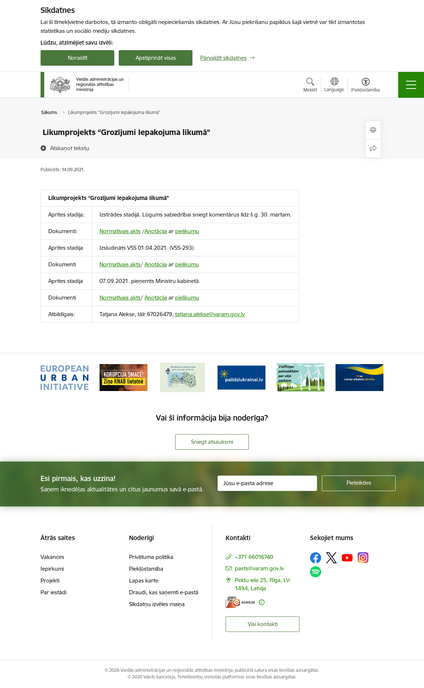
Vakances (52, 556)
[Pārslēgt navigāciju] (411, 85)
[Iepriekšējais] (52, 377)
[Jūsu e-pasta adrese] (267, 483)
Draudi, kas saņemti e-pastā (163, 592)
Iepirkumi (52, 568)
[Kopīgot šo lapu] (373, 148)
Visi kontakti (263, 624)
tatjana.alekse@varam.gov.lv (210, 314)
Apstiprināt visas (156, 57)
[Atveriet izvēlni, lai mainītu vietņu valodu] (334, 85)
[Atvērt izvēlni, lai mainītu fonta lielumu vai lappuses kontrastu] (365, 86)
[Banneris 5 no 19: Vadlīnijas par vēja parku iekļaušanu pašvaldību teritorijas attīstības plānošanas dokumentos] (300, 376)
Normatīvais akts (120, 231)
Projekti (50, 580)
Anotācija (156, 231)
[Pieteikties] (359, 483)
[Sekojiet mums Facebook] (315, 557)
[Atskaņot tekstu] (69, 148)
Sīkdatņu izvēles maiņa (157, 604)
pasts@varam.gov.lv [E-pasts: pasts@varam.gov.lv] (259, 568)
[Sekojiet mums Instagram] (363, 557)
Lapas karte (143, 580)
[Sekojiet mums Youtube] (347, 557)
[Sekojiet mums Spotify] (315, 571)
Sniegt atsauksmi (212, 441)
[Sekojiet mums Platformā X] (331, 557)
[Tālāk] (371, 377)
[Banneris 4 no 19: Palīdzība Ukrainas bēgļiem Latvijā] (241, 376)
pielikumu (187, 231)
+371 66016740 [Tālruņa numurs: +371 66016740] (254, 556)
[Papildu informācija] (261, 602)
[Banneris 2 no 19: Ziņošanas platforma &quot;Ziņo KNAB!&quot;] (123, 376)
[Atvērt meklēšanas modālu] (310, 86)
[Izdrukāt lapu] (373, 130)
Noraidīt (77, 57)
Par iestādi (53, 592)
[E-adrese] (240, 602)
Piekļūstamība (146, 568)
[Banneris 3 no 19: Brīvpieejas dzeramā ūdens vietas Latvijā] (182, 376)
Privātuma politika (151, 556)
